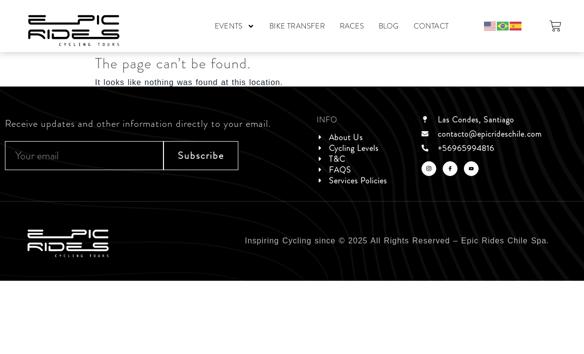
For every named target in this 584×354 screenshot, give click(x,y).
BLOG (389, 26)
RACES (352, 26)
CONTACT (431, 26)
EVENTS (235, 26)
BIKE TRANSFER (297, 26)
